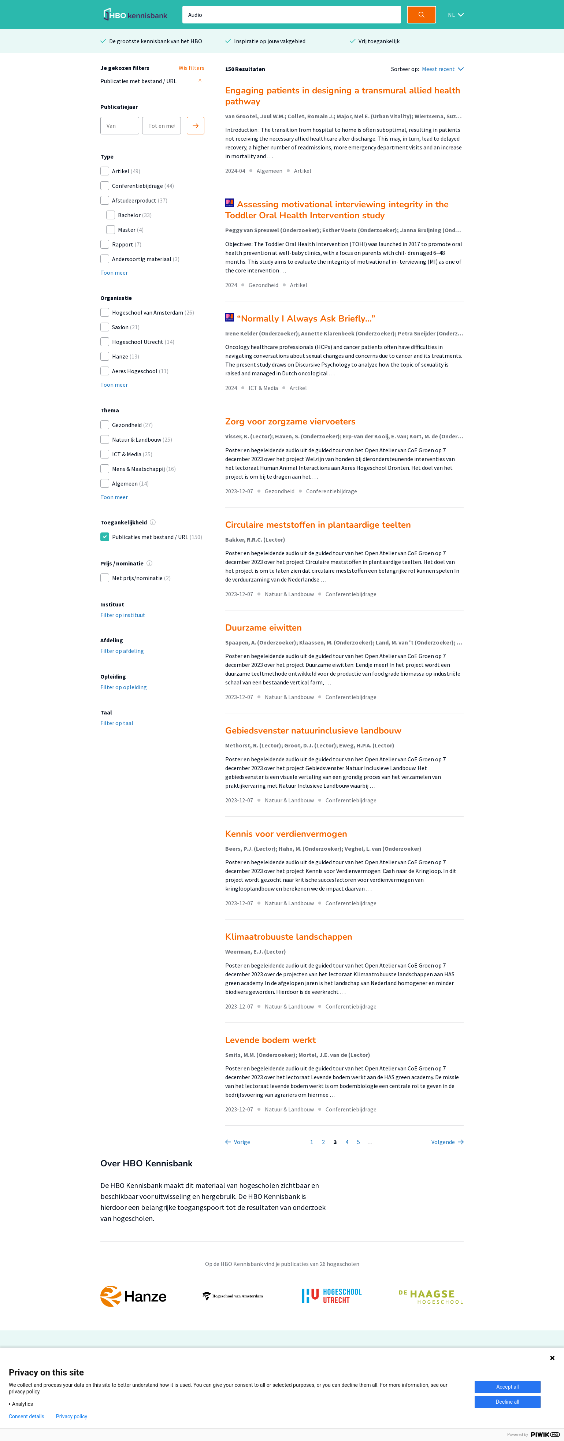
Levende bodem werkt (270, 1040)
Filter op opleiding (123, 687)
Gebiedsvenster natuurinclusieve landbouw (313, 730)
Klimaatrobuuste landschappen (288, 937)
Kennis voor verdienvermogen (286, 834)
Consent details (26, 1416)
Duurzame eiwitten (263, 628)
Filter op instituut (122, 615)
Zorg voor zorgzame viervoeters (290, 421)
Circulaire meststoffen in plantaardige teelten (318, 525)
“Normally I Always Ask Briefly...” (306, 318)
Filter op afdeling (122, 650)
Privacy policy (71, 1416)
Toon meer (114, 272)
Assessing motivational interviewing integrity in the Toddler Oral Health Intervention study (337, 209)
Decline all (507, 1402)
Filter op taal (116, 723)
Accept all (507, 1387)
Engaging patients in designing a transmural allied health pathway (342, 96)
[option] (282, 1296)
